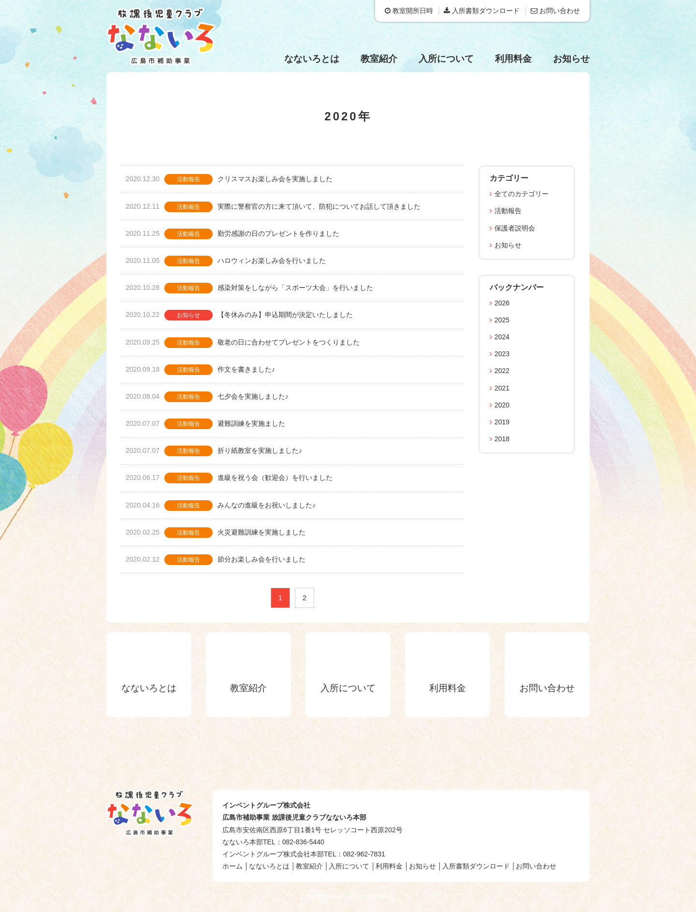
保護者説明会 (514, 228)
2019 (501, 422)
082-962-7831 (364, 854)
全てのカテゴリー (521, 193)
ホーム (232, 866)
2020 (501, 405)
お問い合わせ (555, 10)
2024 (501, 336)
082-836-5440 (303, 842)
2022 (501, 370)
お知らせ (571, 58)
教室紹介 (379, 58)
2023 (501, 353)
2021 (501, 388)
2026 (501, 303)
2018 (501, 438)
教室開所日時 (409, 10)
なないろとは (311, 58)
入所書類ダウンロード (482, 10)
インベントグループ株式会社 (266, 805)
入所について (446, 58)
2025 (501, 320)
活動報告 (508, 210)
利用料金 (513, 58)
